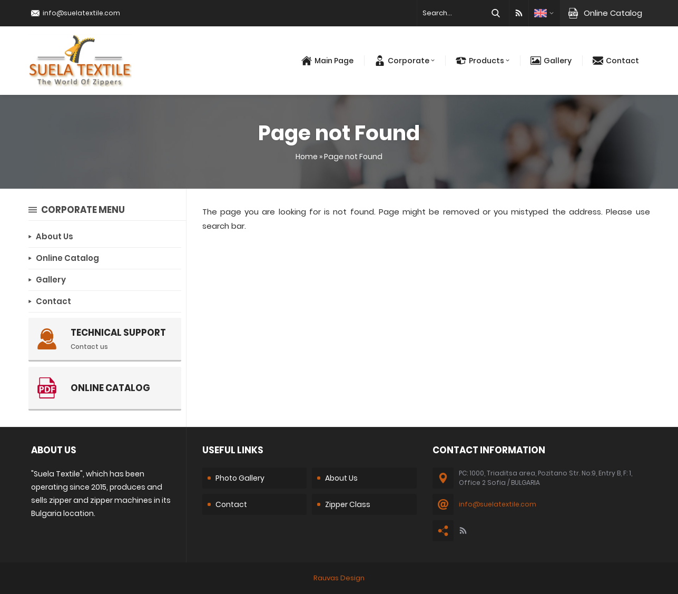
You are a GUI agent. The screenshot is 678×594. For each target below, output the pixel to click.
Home (307, 156)
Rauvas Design (339, 578)
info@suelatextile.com (81, 12)
